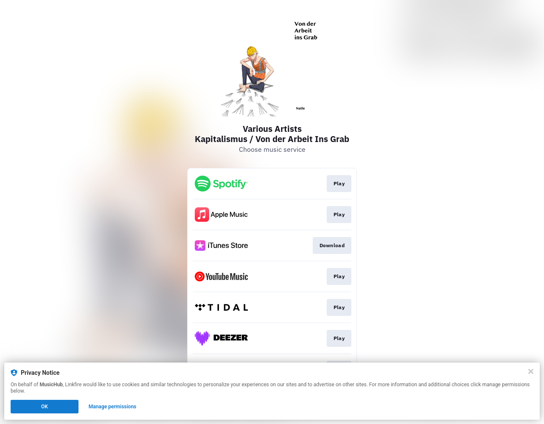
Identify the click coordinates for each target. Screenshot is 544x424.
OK (44, 407)
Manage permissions (113, 407)
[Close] (531, 371)
